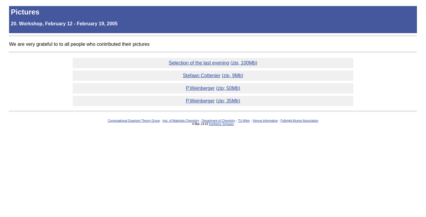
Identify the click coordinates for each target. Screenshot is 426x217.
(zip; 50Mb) (228, 88)
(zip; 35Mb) (228, 100)
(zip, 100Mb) (243, 62)
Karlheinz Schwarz (221, 124)
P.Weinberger (200, 88)
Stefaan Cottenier (202, 75)
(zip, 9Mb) (232, 75)
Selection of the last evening (199, 62)
